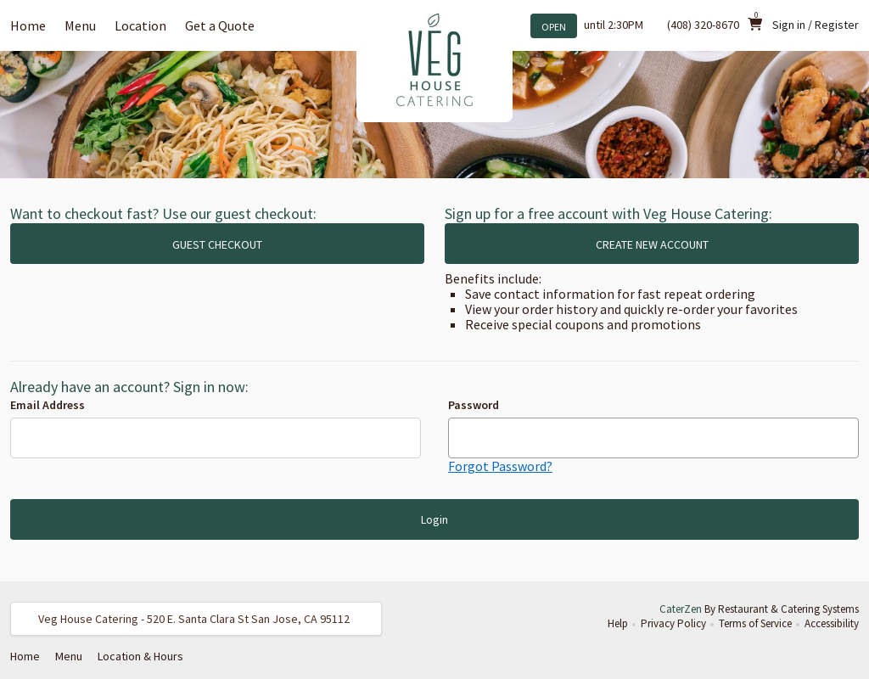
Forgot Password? (500, 465)
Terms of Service (755, 623)
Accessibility (832, 623)
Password (473, 404)
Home (28, 25)
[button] (196, 619)
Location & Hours (140, 656)
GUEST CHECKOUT (217, 244)
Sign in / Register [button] (815, 24)
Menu (80, 25)
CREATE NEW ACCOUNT (652, 244)
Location (140, 25)
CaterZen (680, 609)
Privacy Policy (673, 623)
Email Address (47, 404)
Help (618, 623)
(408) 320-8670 (703, 24)
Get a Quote (220, 25)
